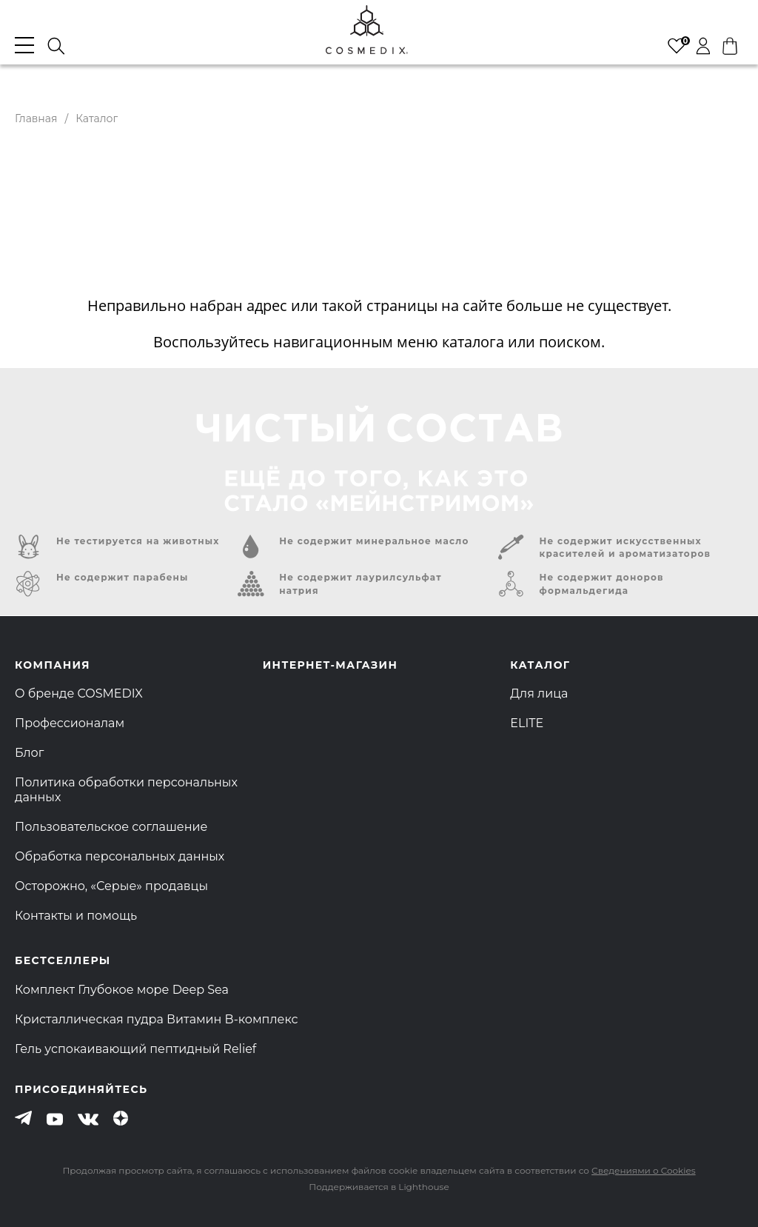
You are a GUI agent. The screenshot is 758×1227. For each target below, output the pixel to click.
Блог (29, 753)
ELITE (526, 723)
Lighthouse (423, 1186)
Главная (36, 118)
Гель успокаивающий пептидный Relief (135, 1049)
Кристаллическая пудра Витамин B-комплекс (156, 1019)
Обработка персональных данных (119, 856)
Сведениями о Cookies (643, 1170)
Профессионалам (69, 723)
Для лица (539, 693)
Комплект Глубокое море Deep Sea (122, 990)
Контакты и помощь (76, 916)
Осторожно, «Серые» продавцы (111, 886)
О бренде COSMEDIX (79, 693)
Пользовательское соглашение (111, 827)
